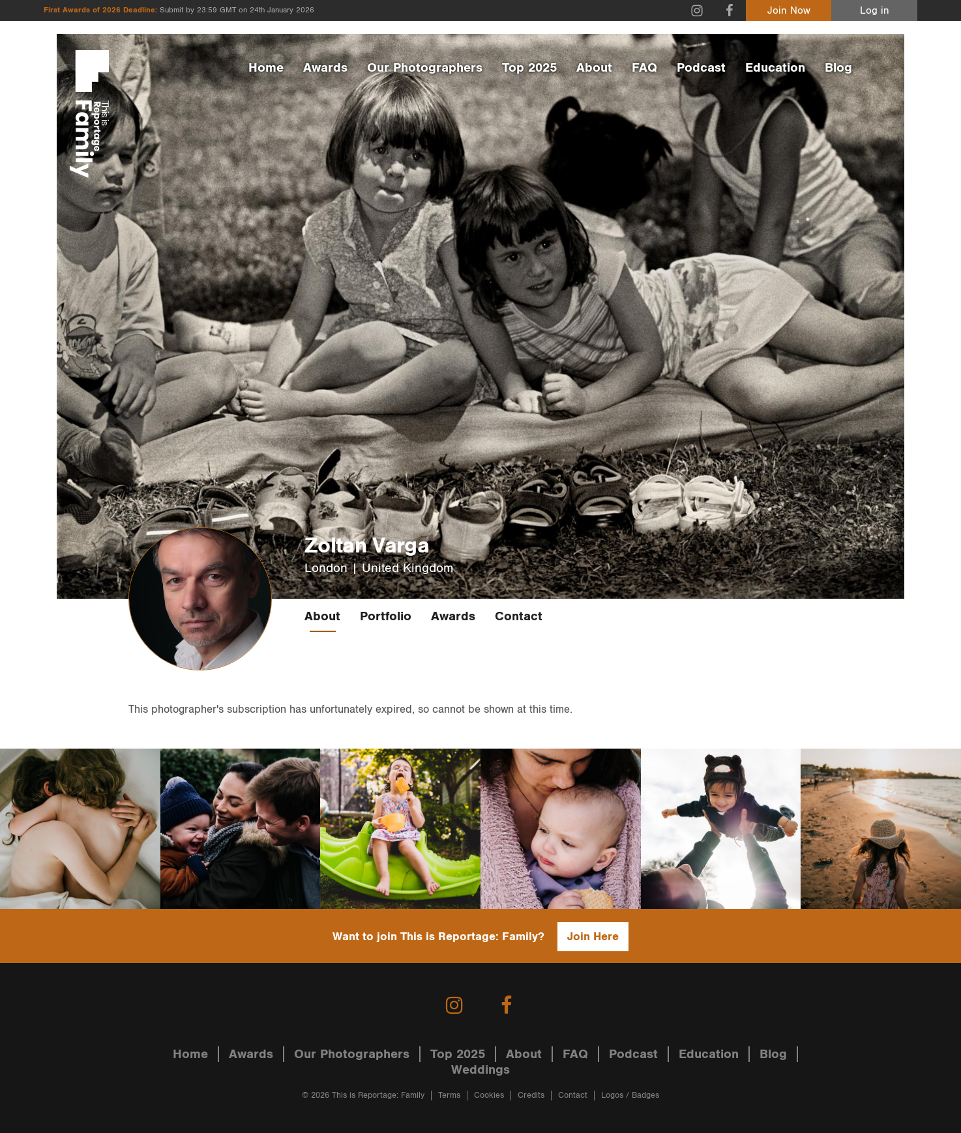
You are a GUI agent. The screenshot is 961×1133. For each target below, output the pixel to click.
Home (266, 68)
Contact (518, 616)
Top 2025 (529, 68)
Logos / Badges (630, 1095)
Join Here (593, 936)
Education (775, 68)
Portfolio (385, 616)
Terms (449, 1095)
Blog (838, 68)
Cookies (489, 1095)
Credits (531, 1095)
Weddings (480, 1070)
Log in (874, 11)
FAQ (644, 68)
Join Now (788, 11)
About (594, 68)
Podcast (701, 68)
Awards (325, 68)
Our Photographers (424, 68)
